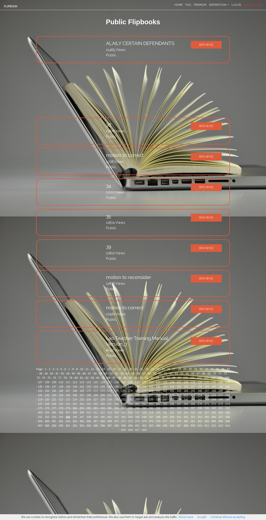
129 (193, 382)
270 (199, 404)
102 (199, 377)
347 (151, 417)
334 (61, 417)
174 (116, 390)
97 (168, 377)
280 (75, 408)
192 (47, 395)
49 (100, 373)
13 (97, 369)
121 (137, 382)
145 (109, 386)
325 (193, 412)
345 (137, 417)
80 (76, 377)
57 (143, 373)
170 (89, 390)
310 (89, 412)
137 (54, 386)
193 (54, 395)
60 (160, 373)
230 (116, 399)
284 (102, 408)
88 (119, 377)
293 (165, 408)
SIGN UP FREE (253, 4)
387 (40, 425)
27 (174, 369)
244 (213, 399)
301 (220, 408)
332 (47, 417)
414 (227, 425)
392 (75, 425)
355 (206, 417)
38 (40, 373)
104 (213, 377)
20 (135, 369)
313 (109, 412)
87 (114, 377)
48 (95, 373)
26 (168, 369)
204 (130, 395)
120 (130, 382)
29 (184, 369)
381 (193, 421)
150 (144, 386)
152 (158, 386)
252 (75, 404)
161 (220, 386)
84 (97, 377)
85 (103, 377)
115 (95, 382)
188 (213, 390)
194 (61, 395)
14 (103, 369)
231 (123, 399)
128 (186, 382)
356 (213, 417)
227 (95, 399)
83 (92, 377)
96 (163, 377)
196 (75, 395)
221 (54, 399)
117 (109, 382)
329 (220, 412)
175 (123, 390)
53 (122, 373)
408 (186, 425)
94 (152, 377)
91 (135, 377)
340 (102, 417)
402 (144, 425)
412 (213, 425)
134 (227, 382)
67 (198, 373)
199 (95, 395)
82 (87, 377)
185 (193, 390)
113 (82, 382)
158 (199, 386)
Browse (206, 44)
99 (179, 377)
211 (179, 395)
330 (227, 412)
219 (40, 399)
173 (109, 390)
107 (40, 382)
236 (158, 399)
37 (228, 369)
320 (158, 412)
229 (109, 399)
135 (40, 386)
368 (102, 421)
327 (206, 412)
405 (165, 425)
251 (68, 404)
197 (82, 395)
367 (95, 421)
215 (206, 395)
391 (68, 425)
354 (199, 417)
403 (151, 425)
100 (185, 377)
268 (186, 404)
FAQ (188, 4)
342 (116, 417)
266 (172, 404)
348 (158, 417)
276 (47, 408)
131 (206, 382)
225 (82, 399)
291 (151, 408)
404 (158, 425)
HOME (178, 4)
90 (130, 377)
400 (130, 425)
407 (179, 425)
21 (141, 369)
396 (102, 425)
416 (130, 429)
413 (220, 425)
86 (108, 377)
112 (75, 382)
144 (102, 386)
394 (89, 425)
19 (130, 369)
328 (213, 412)
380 (186, 421)
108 (47, 382)
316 (130, 412)
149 (137, 386)
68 (203, 373)
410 (199, 425)
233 (137, 399)
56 (138, 373)
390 (61, 425)
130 (199, 382)
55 (133, 373)
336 (75, 417)
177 (137, 390)
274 (227, 404)
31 (195, 369)
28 (179, 369)
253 (82, 404)
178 (144, 390)
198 (89, 395)
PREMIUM (200, 4)
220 (47, 399)
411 (206, 425)
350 (172, 417)
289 (137, 408)
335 (68, 417)
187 (206, 390)
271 (206, 404)
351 (179, 417)
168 (75, 390)
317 (137, 412)
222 (61, 399)
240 (186, 399)
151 (151, 386)
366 (89, 421)
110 (61, 382)
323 (179, 412)
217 (220, 395)
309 (82, 412)
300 (213, 408)
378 (172, 421)
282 (89, 408)
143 (95, 386)
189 (220, 390)
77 (59, 377)
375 (151, 421)
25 (163, 369)
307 (68, 412)
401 (137, 425)
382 (199, 421)
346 (144, 417)
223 (68, 399)
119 (123, 382)
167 (68, 390)
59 (154, 373)
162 (227, 386)
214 (199, 395)
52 (116, 373)
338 (89, 417)
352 (186, 417)
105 (220, 377)
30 (190, 369)
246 (227, 399)
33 (206, 369)
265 (165, 404)
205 (137, 395)
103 (206, 377)
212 (186, 395)
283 (95, 408)
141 (82, 386)
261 (137, 404)
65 (187, 373)
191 (40, 395)
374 (144, 421)
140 (75, 386)
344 (130, 417)
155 (179, 386)
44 (73, 373)
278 (61, 408)
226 (89, 399)
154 (172, 386)
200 (102, 395)
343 (123, 417)
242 (199, 399)
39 (46, 373)
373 (137, 421)
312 (102, 412)
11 (87, 369)
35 (217, 369)
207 (151, 395)
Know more (186, 517)
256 (102, 404)
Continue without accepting (228, 517)
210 (172, 395)
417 (137, 429)
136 (47, 386)
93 (146, 377)
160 (213, 386)
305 (54, 412)
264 (158, 404)
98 (173, 377)
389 (54, 425)
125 (165, 382)
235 (151, 399)
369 (109, 421)
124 (158, 382)
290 (144, 408)
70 (214, 373)
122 (144, 382)
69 (209, 373)
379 (179, 421)
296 (186, 408)
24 (157, 369)
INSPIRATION (218, 4)
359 (40, 421)
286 (116, 408)
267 (179, 404)
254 (89, 404)
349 (165, 417)
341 (109, 417)
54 (127, 373)
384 (213, 421)
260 (130, 404)
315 (123, 412)
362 (61, 421)
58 (149, 373)
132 (213, 382)
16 (114, 369)
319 (151, 412)
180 (158, 390)
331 (40, 417)
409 (193, 425)
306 (61, 412)
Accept (201, 517)
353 (193, 417)
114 (89, 382)
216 (213, 395)
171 (95, 390)
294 (172, 408)
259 (123, 404)
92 (141, 377)
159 (206, 386)
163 (40, 390)
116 (102, 382)
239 (179, 399)
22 (146, 369)
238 (172, 399)
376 (158, 421)
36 (222, 369)
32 (201, 369)
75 (49, 377)
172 (102, 390)
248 (47, 404)
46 (84, 373)
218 (227, 395)
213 (193, 395)
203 (123, 395)
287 (123, 408)
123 (151, 382)
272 (213, 404)
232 (130, 399)
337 (82, 417)
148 (130, 386)
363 (68, 421)
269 (193, 404)
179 (151, 390)
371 (123, 421)
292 (158, 408)
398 (116, 425)
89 (125, 377)
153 (165, 386)
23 (152, 369)
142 (89, 386)
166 (61, 390)
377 (165, 421)
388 (47, 425)
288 (130, 408)
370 (116, 421)
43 (67, 373)
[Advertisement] (138, 90)
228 (102, 399)
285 (109, 408)
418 (144, 429)
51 (111, 373)
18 (125, 369)
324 (186, 412)
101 (192, 377)
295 (179, 408)
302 (227, 408)
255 (95, 404)
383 (206, 421)
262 (144, 404)
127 (179, 382)
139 (68, 386)
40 (51, 373)
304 (47, 412)
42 (62, 373)
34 (212, 369)
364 (75, 421)
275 (40, 408)
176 (130, 390)
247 (40, 404)
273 (220, 404)
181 (165, 390)
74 (43, 377)
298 (199, 408)
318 (144, 412)
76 (54, 377)
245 (220, 399)
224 (75, 399)
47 (89, 373)
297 (193, 408)
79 (70, 377)
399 (123, 425)
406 (172, 425)
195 (68, 395)
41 (57, 373)
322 (172, 412)
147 (123, 386)
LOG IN (236, 4)
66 (192, 373)
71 (219, 373)
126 (172, 382)
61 (165, 373)
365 (82, 421)
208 (158, 395)
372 (130, 421)
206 (144, 395)
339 (95, 417)
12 (92, 369)
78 (65, 377)
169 (82, 390)
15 (108, 369)
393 (82, 425)
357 (220, 417)
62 (171, 373)
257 (109, 404)
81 (81, 377)
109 (54, 382)
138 (61, 386)
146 (116, 386)
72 (225, 373)
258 (116, 404)
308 (75, 412)
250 (61, 404)
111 (68, 382)
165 (54, 390)
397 (109, 425)
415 (123, 429)
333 (54, 417)
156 (186, 386)
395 (95, 425)
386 (227, 421)
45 (78, 373)
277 (54, 408)
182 (172, 390)
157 (193, 386)
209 (165, 395)
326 (199, 412)
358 (227, 417)
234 (144, 399)
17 (119, 369)
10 (81, 369)
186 (199, 390)
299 (206, 408)
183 (179, 390)
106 (227, 377)
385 (220, 421)
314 (116, 412)
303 (40, 412)
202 (116, 395)
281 (82, 408)
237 (165, 399)
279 (68, 408)
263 (151, 404)
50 (105, 373)
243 (206, 399)
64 (181, 373)
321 (165, 412)
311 (95, 412)
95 (157, 377)
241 (193, 399)
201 (109, 395)
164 (47, 390)
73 (38, 377)
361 (54, 421)
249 (54, 404)
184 (186, 390)
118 (116, 382)
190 (227, 390)
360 (47, 421)
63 (176, 373)
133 (220, 382)
